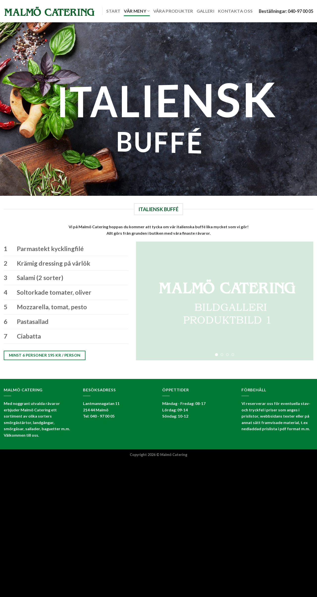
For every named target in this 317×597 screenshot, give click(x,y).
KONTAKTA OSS (235, 11)
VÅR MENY (137, 11)
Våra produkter (173, 11)
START (113, 11)
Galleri (205, 11)
